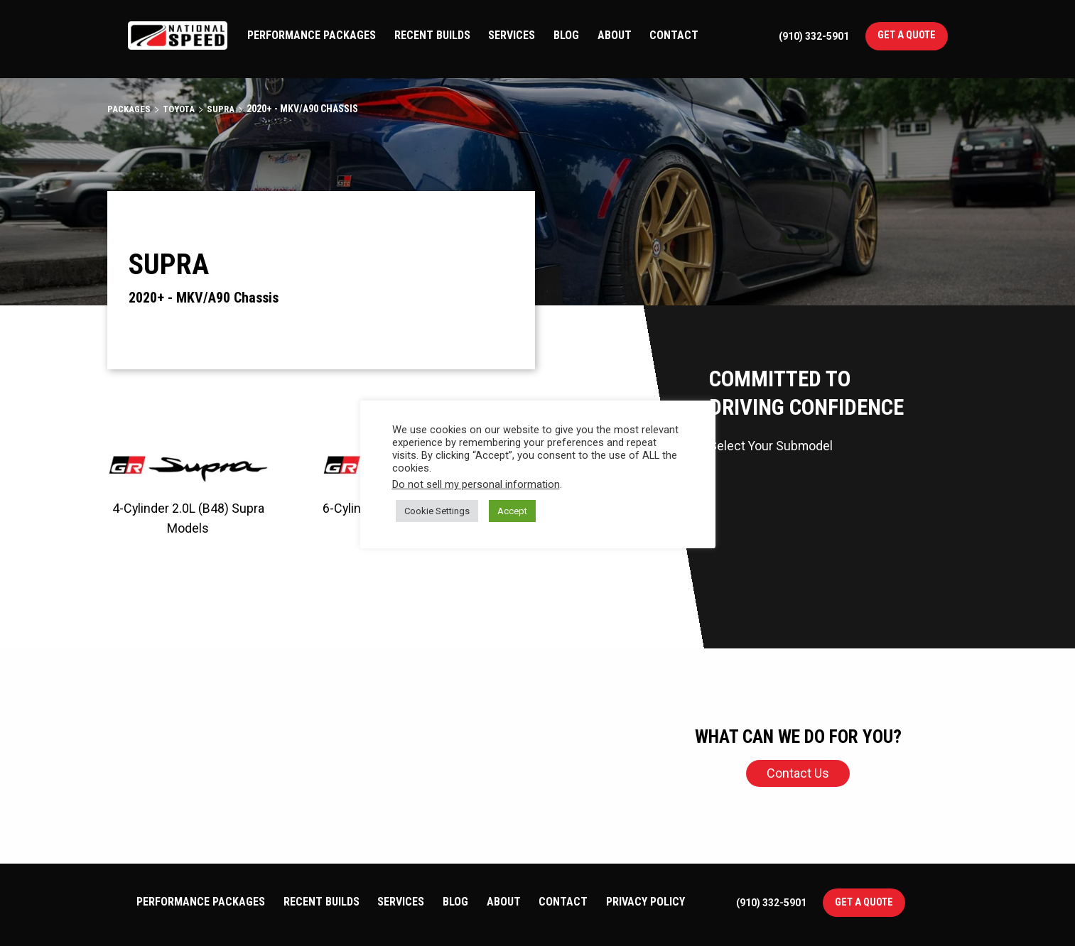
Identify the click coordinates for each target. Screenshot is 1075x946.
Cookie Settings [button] (437, 511)
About (615, 35)
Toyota (181, 108)
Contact (673, 35)
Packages (129, 108)
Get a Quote (906, 35)
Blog (566, 35)
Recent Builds (432, 35)
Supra (224, 108)
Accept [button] (512, 511)
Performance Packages (311, 35)
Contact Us (798, 773)
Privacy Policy (645, 901)
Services (511, 35)
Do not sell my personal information (476, 484)
